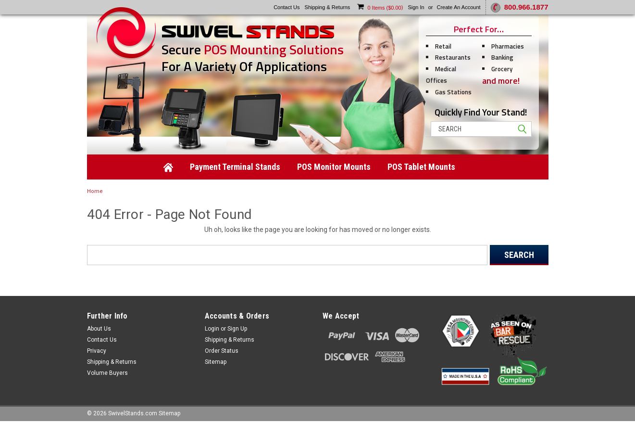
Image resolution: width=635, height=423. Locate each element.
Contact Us (102, 339)
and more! (501, 80)
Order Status (221, 350)
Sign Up (237, 328)
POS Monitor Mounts (334, 167)
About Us (99, 328)
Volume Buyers (107, 373)
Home (95, 191)
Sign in (416, 7)
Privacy (96, 350)
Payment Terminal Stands (235, 167)
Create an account (458, 7)
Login (212, 328)
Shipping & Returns (112, 362)
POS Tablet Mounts (421, 167)
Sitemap (215, 362)
